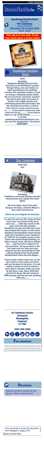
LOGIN (30, 2)
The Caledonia (25, 162)
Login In (23, 433)
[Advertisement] (22, 142)
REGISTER (38, 2)
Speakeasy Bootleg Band (25, 75)
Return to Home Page (12, 436)
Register (13, 433)
